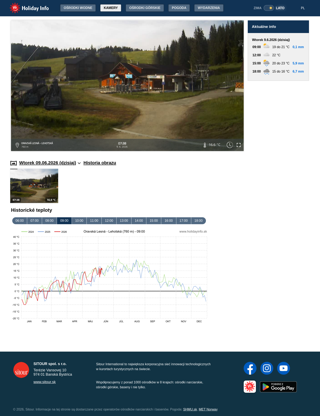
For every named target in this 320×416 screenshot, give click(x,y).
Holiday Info (25, 5)
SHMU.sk (190, 409)
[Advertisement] (278, 116)
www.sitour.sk (44, 382)
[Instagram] (266, 369)
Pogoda (179, 8)
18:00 (198, 220)
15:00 (154, 220)
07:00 (34, 220)
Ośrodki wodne (78, 8)
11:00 (94, 220)
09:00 (64, 220)
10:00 (79, 220)
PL (303, 8)
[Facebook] (250, 369)
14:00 (139, 220)
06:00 (20, 220)
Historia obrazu (99, 162)
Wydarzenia (209, 8)
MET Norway (208, 409)
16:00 (168, 220)
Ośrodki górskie (144, 8)
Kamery (111, 8)
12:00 (109, 220)
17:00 (184, 220)
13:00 (124, 220)
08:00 (49, 220)
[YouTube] (283, 369)
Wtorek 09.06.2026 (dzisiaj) (50, 162)
